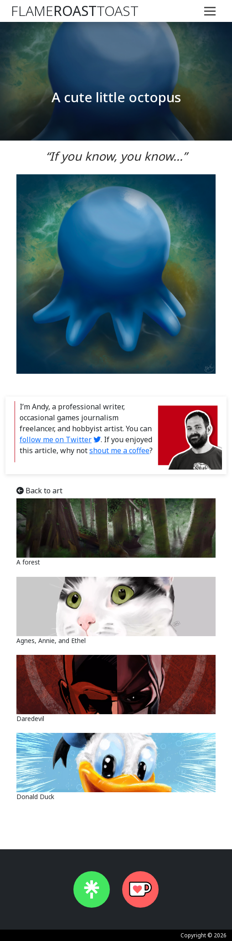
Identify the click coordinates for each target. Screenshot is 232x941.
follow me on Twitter (56, 439)
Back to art (39, 491)
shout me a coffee (119, 450)
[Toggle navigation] (210, 11)
